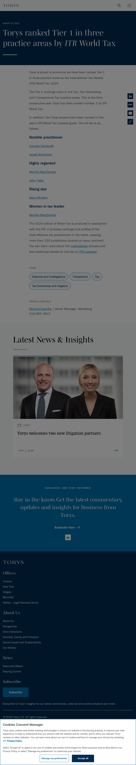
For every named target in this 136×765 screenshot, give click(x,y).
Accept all (83, 758)
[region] (68, 742)
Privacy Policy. (14, 740)
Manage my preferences (54, 758)
